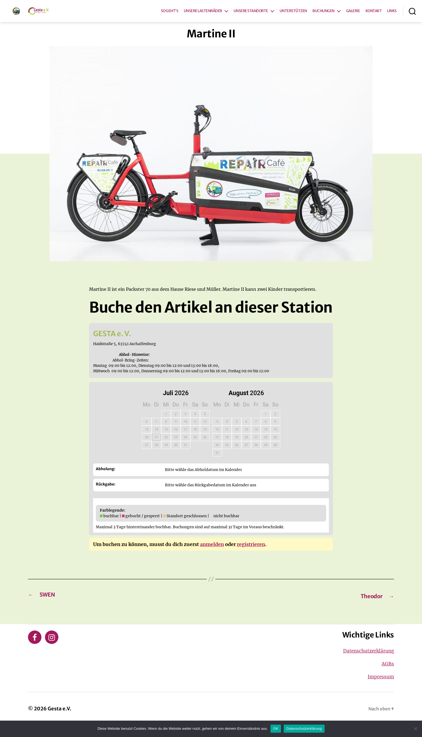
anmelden (212, 555)
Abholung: (105, 479)
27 (147, 456)
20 (147, 448)
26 (205, 448)
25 (195, 448)
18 (195, 440)
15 (166, 440)
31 (185, 456)
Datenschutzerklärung (365, 662)
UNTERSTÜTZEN (293, 16)
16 (176, 440)
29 (166, 456)
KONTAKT (373, 16)
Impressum (379, 688)
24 (185, 448)
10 (185, 432)
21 (156, 448)
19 (205, 440)
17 (185, 440)
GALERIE (353, 16)
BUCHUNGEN (323, 16)
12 (205, 432)
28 (156, 456)
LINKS (392, 16)
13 (147, 440)
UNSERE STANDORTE (251, 16)
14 (156, 440)
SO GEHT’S (169, 16)
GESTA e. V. (118, 343)
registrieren (251, 555)
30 (176, 456)
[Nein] (415, 728)
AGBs (387, 675)
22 (166, 448)
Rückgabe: (105, 494)
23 (176, 448)
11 (195, 432)
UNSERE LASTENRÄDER (203, 16)
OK (275, 729)
